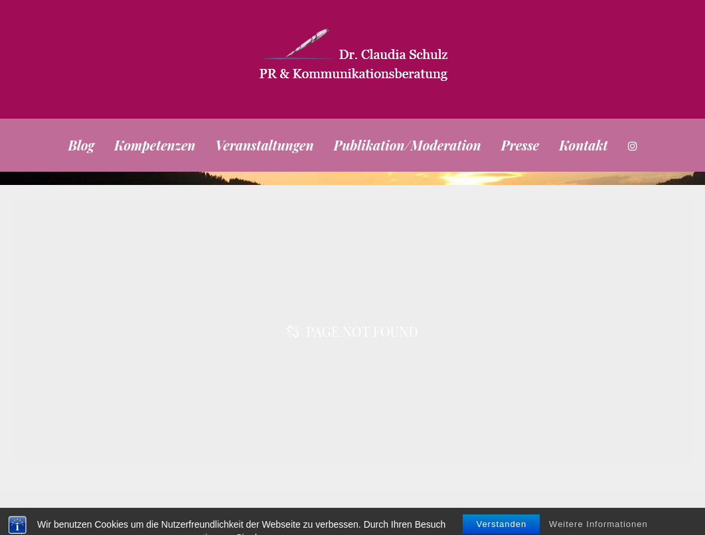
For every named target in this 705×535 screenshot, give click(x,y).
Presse (520, 145)
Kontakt (583, 145)
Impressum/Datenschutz (598, 513)
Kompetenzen (154, 145)
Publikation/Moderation (407, 145)
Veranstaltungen (264, 145)
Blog (81, 145)
